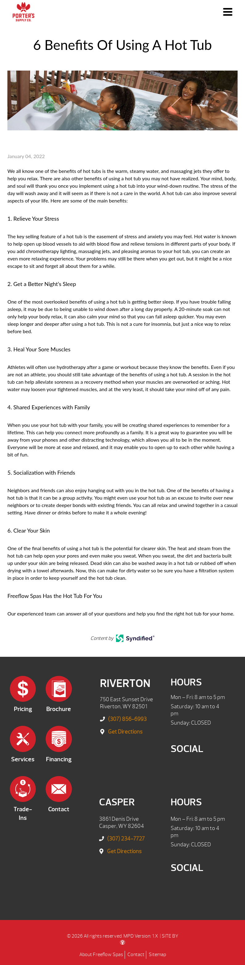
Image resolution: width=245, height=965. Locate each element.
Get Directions (125, 731)
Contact (135, 954)
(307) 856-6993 (127, 719)
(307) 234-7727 (126, 838)
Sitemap (157, 954)
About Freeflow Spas (101, 954)
